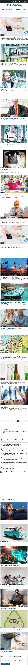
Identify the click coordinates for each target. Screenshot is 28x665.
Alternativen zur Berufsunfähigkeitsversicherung (11, 37)
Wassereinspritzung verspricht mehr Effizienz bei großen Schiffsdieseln (13, 303)
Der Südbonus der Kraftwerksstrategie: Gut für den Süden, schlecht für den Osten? (14, 472)
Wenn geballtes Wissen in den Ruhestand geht (10, 328)
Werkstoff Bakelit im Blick (6, 169)
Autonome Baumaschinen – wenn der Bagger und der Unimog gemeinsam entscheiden (14, 458)
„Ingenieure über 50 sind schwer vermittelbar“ (10, 219)
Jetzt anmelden (6, 663)
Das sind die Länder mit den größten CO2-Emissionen (12, 629)
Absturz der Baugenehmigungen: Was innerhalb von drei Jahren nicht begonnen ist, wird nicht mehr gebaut (15, 449)
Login (24, 1)
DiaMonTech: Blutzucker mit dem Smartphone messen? (15, 435)
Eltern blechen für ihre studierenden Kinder (10, 194)
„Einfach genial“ (4, 89)
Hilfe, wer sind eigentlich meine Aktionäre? (10, 244)
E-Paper (15, 1)
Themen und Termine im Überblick (8, 608)
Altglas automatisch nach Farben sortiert (9, 381)
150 (8, 420)
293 (16, 420)
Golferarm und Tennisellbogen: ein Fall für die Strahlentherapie (10, 406)
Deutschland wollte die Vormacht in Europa (10, 354)
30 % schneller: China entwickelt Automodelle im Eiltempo (13, 440)
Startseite (1, 13)
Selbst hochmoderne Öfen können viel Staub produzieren (13, 144)
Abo (20, 1)
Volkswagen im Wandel (5, 543)
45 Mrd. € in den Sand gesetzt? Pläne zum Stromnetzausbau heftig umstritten (11, 445)
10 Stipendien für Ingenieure (6, 651)
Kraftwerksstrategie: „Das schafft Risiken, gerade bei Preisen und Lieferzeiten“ (14, 467)
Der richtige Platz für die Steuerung (8, 63)
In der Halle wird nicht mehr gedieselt (9, 277)
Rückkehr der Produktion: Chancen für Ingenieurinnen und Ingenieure (14, 463)
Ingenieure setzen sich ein (6, 586)
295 (20, 420)
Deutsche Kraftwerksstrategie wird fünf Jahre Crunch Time (14, 432)
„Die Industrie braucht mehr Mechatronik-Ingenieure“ (12, 118)
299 (24, 420)
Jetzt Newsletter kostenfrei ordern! (20, 9)
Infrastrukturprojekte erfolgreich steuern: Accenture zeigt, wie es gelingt (13, 521)
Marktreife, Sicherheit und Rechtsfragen (9, 565)
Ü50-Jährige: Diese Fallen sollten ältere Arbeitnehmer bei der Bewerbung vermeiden (14, 454)
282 (12, 420)
